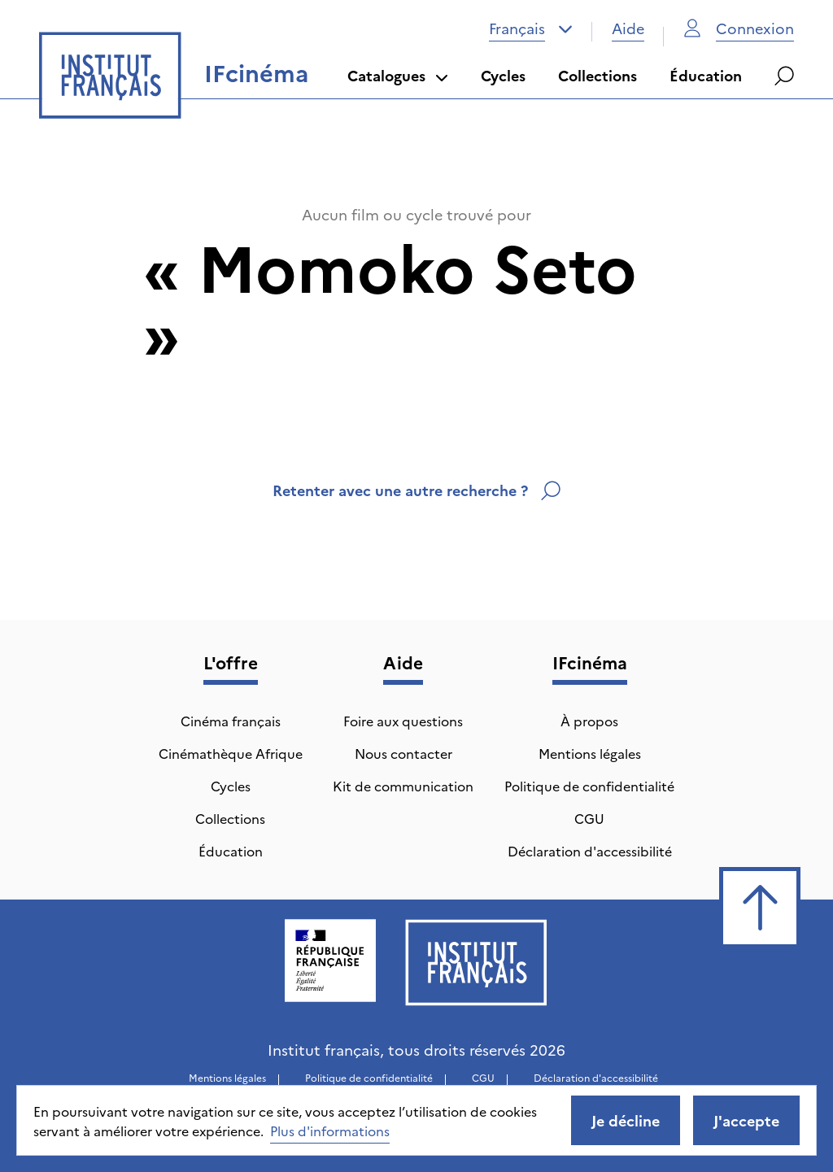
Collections (597, 75)
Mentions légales (590, 753)
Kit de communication (403, 786)
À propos (589, 721)
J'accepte (746, 1120)
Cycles (503, 75)
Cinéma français (231, 721)
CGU (589, 818)
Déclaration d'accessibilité (590, 851)
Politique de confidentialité (589, 786)
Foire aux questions (403, 721)
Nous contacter (403, 753)
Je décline (625, 1120)
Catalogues (397, 75)
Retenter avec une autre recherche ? (416, 490)
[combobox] (531, 28)
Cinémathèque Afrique (231, 753)
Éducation (705, 75)
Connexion (738, 28)
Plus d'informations (330, 1130)
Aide (628, 28)
